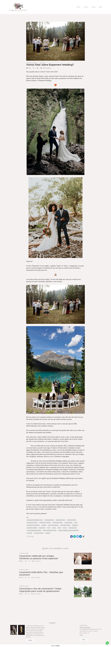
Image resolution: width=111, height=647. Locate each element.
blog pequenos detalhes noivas (34, 520)
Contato (83, 639)
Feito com (55, 645)
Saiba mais (30, 640)
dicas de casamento (53, 525)
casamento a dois (60, 520)
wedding (48, 533)
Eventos (86, 7)
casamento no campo (44, 522)
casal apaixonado (49, 520)
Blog (100, 7)
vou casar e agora (38, 533)
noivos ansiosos (72, 528)
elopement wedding (32, 528)
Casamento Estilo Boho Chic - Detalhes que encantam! (41, 573)
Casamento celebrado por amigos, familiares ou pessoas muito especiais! (38, 557)
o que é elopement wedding (34, 530)
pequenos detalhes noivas (49, 530)
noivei (59, 528)
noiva (48, 528)
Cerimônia (42, 62)
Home (78, 7)
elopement (75, 525)
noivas (54, 528)
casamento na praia (32, 522)
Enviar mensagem (85, 627)
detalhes (44, 525)
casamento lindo (71, 520)
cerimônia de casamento (33, 525)
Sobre (93, 7)
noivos (64, 528)
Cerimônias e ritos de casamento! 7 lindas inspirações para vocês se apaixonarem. (40, 589)
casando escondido (57, 522)
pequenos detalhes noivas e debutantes (68, 530)
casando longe (68, 522)
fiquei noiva (42, 528)
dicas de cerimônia (65, 525)
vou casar (29, 533)
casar (75, 522)
